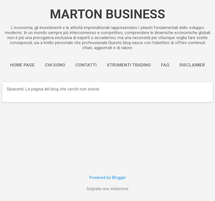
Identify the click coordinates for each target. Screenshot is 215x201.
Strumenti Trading (129, 65)
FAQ (165, 65)
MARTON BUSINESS (107, 14)
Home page (22, 65)
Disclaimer (192, 65)
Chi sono (55, 65)
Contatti (86, 65)
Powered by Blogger (107, 177)
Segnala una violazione (107, 188)
